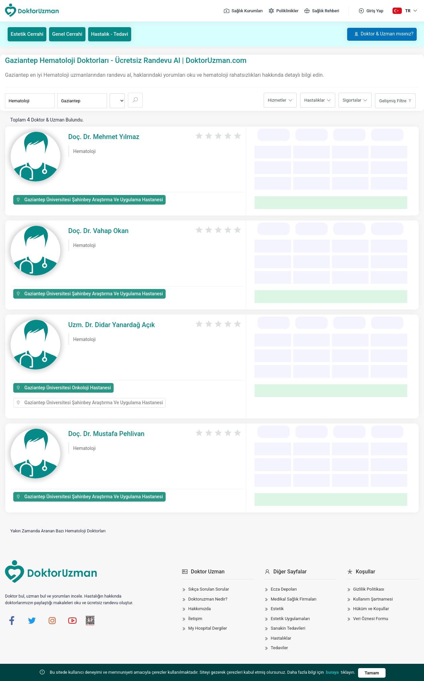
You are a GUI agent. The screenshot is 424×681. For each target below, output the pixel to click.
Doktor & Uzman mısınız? (379, 34)
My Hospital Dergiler (207, 628)
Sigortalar (352, 99)
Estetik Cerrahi (28, 34)
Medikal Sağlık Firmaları (293, 598)
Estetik (277, 608)
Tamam (371, 672)
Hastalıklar (314, 99)
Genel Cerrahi (71, 34)
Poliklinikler (283, 11)
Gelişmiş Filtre (392, 100)
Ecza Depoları (284, 589)
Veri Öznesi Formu (370, 618)
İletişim (195, 618)
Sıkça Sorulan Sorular (208, 589)
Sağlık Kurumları (243, 11)
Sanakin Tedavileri (288, 628)
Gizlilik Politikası (368, 589)
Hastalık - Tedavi (116, 34)
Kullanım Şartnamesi (373, 598)
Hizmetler (277, 99)
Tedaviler (279, 647)
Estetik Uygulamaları (290, 618)
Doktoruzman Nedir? (207, 598)
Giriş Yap (370, 11)
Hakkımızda (199, 608)
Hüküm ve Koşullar (371, 608)
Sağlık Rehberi (321, 11)
